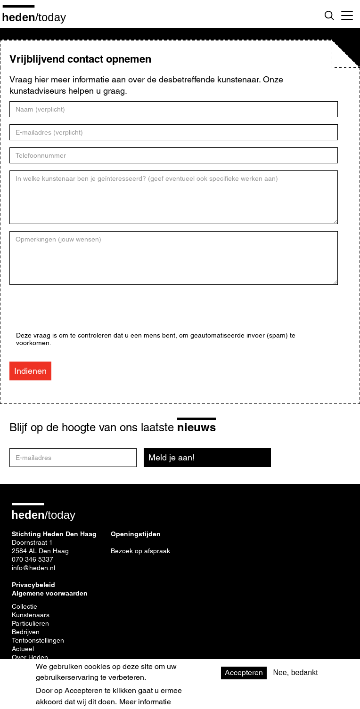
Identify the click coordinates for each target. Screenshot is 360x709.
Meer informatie (145, 702)
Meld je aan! (171, 457)
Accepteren (244, 672)
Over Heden (30, 657)
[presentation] (87, 313)
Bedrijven (26, 632)
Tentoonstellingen (38, 640)
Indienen (30, 371)
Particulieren (30, 623)
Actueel (23, 649)
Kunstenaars (30, 615)
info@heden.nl (33, 568)
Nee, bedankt (295, 673)
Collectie (24, 606)
